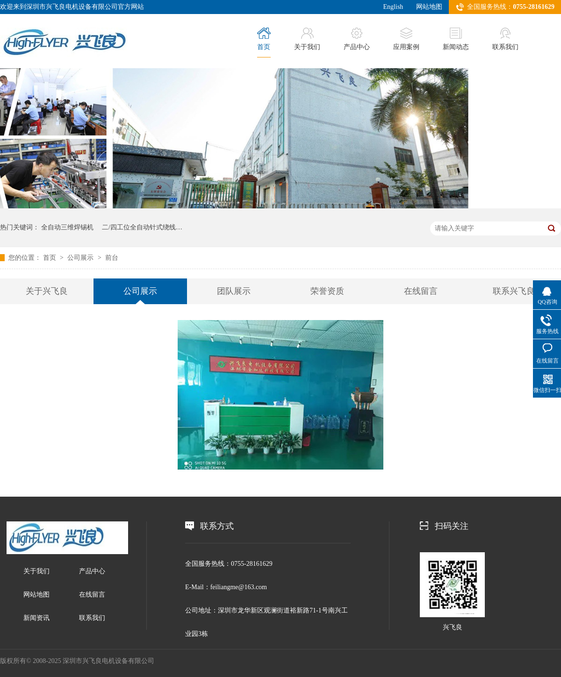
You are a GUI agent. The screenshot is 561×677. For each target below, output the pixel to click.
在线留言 (421, 291)
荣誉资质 (327, 291)
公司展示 (80, 257)
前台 (111, 257)
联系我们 (505, 39)
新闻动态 (456, 39)
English (393, 6)
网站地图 (429, 6)
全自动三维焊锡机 (67, 227)
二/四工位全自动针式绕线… (142, 227)
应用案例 (406, 39)
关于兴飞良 (47, 291)
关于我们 (307, 39)
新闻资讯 (36, 617)
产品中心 (357, 39)
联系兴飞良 (514, 291)
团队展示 (234, 291)
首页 (264, 39)
